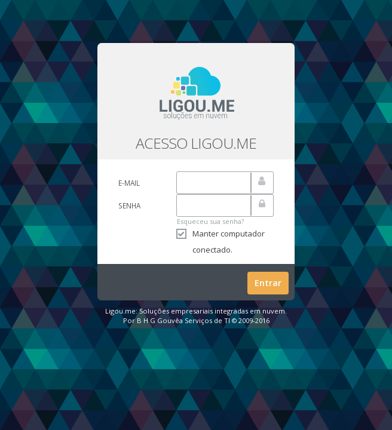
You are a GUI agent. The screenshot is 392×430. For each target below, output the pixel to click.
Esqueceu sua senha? (210, 221)
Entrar (268, 282)
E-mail (129, 183)
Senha (129, 205)
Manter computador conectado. (220, 241)
